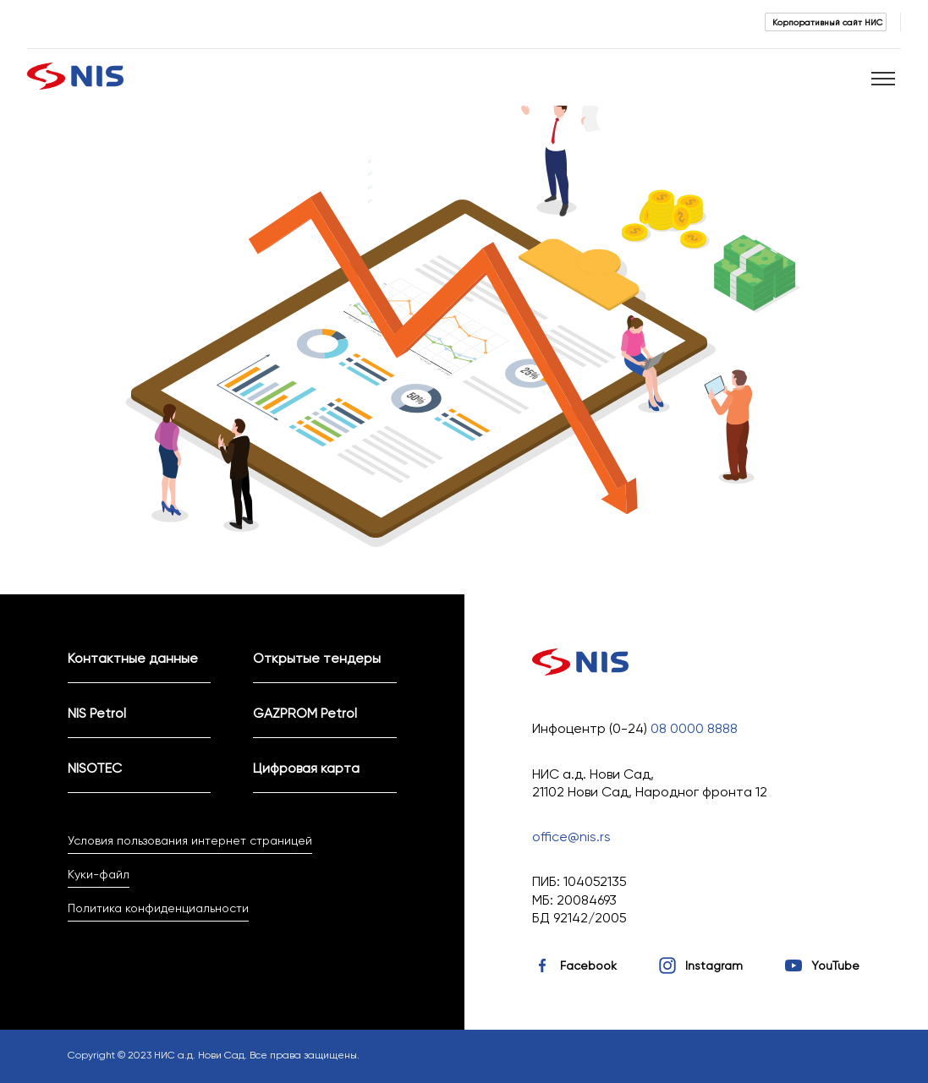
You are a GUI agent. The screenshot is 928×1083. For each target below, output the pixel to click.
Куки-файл (98, 874)
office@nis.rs (571, 837)
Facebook (588, 965)
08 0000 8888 (694, 728)
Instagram (714, 965)
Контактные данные (133, 658)
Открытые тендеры (317, 658)
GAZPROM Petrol (305, 713)
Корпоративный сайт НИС (827, 22)
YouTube (835, 965)
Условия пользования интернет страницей (190, 840)
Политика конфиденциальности (158, 908)
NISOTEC (95, 768)
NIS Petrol (97, 713)
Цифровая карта (306, 768)
